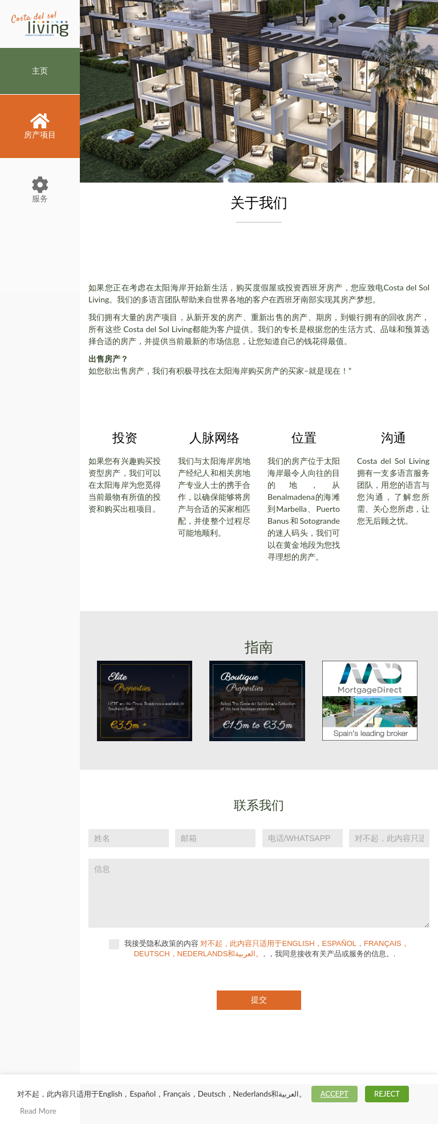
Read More (38, 1110)
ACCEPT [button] (334, 1093)
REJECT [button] (387, 1093)
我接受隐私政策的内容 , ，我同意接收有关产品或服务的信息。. (259, 948)
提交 (259, 999)
